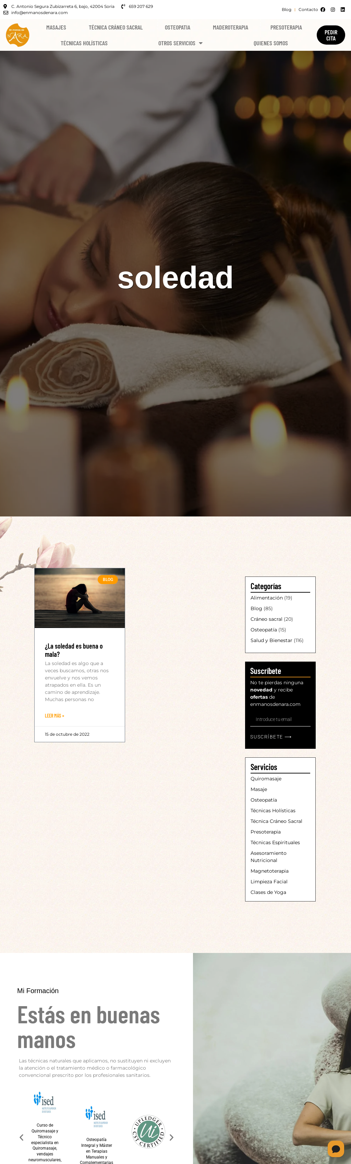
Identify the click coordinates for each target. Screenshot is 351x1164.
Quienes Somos (271, 43)
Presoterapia (286, 27)
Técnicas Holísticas (84, 43)
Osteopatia (177, 27)
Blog (256, 608)
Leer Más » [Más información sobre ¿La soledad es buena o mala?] (54, 716)
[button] (21, 1137)
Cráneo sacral (266, 619)
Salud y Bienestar (271, 640)
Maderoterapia (230, 27)
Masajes (56, 27)
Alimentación (267, 598)
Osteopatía (264, 630)
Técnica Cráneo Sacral (116, 27)
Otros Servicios (180, 42)
